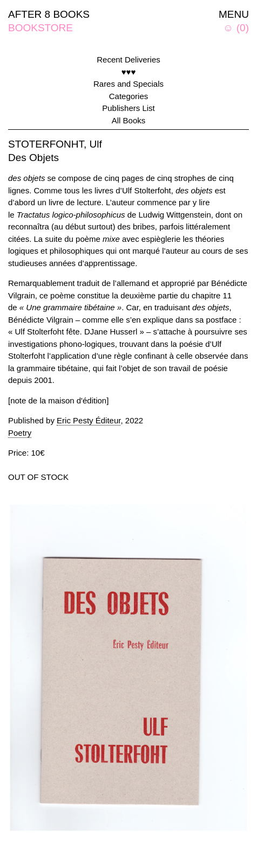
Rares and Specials (128, 83)
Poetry (19, 432)
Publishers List (128, 108)
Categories (128, 96)
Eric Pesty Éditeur (88, 420)
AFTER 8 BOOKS (49, 14)
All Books (129, 120)
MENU (234, 14)
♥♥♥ (128, 71)
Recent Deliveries (128, 59)
